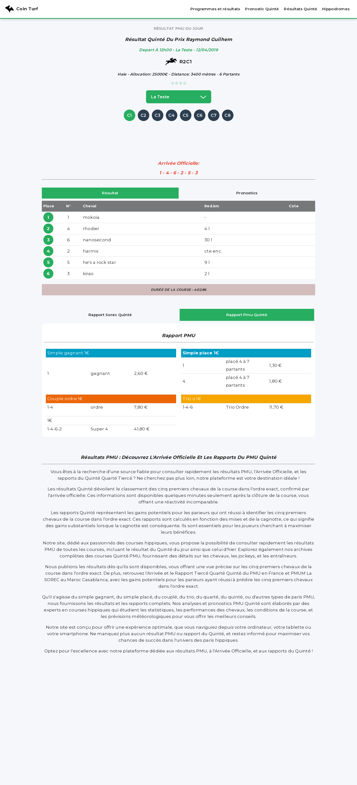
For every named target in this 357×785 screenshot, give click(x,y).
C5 (185, 115)
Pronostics (247, 193)
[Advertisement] (178, 133)
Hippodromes (335, 9)
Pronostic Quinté (262, 9)
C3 (157, 115)
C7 (214, 115)
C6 (200, 115)
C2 (144, 115)
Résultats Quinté (300, 9)
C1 (129, 115)
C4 (171, 115)
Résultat (110, 193)
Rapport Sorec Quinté (110, 314)
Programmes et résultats (215, 9)
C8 (227, 115)
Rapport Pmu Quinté (247, 314)
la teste (178, 97)
